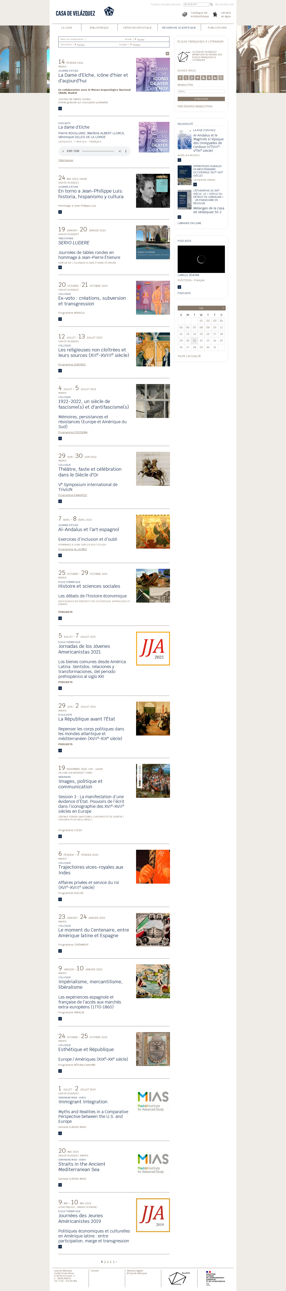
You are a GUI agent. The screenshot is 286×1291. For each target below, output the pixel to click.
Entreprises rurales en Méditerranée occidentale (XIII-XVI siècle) (208, 170)
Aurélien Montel (189, 155)
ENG (226, 4)
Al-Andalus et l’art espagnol (88, 529)
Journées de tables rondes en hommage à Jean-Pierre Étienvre (89, 255)
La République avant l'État (86, 719)
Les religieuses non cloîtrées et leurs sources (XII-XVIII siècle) (93, 353)
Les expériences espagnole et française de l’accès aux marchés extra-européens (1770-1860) (89, 1002)
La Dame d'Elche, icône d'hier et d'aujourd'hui (93, 78)
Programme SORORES (72, 364)
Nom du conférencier (72, 39)
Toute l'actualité (189, 356)
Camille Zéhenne (189, 275)
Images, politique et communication (80, 784)
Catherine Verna (204, 179)
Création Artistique (137, 27)
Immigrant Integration (82, 1102)
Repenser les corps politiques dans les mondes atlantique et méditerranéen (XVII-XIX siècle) (91, 734)
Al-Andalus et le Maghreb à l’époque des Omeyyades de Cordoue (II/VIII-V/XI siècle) (208, 143)
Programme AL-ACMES (72, 549)
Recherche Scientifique (179, 27)
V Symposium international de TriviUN (87, 487)
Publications (217, 27)
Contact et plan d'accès (166, 4)
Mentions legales (135, 1270)
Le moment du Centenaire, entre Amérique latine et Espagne (93, 933)
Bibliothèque (99, 27)
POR (231, 4)
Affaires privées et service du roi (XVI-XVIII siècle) (88, 885)
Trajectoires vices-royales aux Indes (90, 870)
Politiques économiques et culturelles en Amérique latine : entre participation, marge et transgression (94, 1236)
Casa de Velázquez (63, 1270)
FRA (217, 4)
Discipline (66, 44)
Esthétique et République (86, 1049)
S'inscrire (201, 99)
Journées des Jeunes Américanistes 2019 (80, 1218)
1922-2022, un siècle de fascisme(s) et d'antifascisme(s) (93, 404)
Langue (123, 44)
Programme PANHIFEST (72, 495)
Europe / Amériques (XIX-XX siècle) (93, 1059)
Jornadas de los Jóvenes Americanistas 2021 (84, 649)
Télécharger (66, 160)
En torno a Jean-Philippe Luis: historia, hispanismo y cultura (90, 194)
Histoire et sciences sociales (89, 586)
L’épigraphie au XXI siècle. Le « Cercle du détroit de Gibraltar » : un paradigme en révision (208, 197)
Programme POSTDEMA (73, 432)
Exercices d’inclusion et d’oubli (87, 539)
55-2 (208, 210)
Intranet (94, 1270)
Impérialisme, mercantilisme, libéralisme (90, 984)
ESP (222, 4)
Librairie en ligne (189, 223)
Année (128, 39)
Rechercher (167, 53)
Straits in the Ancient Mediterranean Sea (81, 1167)
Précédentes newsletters (195, 106)
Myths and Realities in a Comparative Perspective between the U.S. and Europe (93, 1116)
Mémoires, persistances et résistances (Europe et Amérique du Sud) (92, 421)
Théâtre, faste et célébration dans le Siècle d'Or (89, 472)
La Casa (66, 27)
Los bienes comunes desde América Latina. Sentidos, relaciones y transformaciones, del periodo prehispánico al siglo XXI (92, 669)
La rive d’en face (204, 130)
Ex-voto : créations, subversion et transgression (92, 301)
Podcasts (184, 293)
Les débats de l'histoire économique (92, 596)
